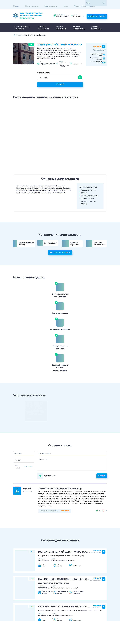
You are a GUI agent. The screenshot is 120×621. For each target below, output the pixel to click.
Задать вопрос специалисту (60, 240)
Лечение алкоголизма (79, 23)
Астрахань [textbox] (78, 13)
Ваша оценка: (9, 410)
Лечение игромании (96, 23)
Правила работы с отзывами (84, 3)
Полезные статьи (31, 3)
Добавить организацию (96, 13)
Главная (14, 30)
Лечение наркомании (61, 23)
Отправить (60, 80)
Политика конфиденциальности (16, 601)
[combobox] (79, 13)
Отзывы (16, 3)
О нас (66, 3)
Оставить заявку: (43, 68)
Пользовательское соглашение (16, 599)
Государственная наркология (22, 23)
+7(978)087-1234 (62, 13)
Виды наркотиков (51, 3)
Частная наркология (43, 23)
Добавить (110, 419)
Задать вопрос (108, 600)
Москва (19, 30)
